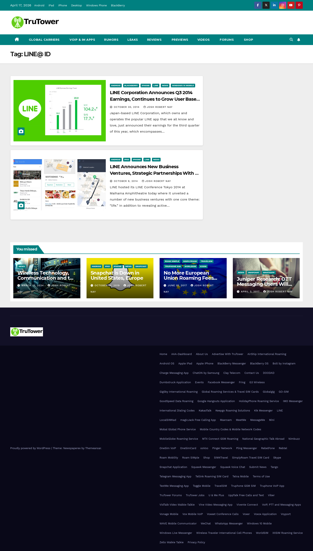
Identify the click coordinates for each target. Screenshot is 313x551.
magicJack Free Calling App (198, 419)
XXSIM (203, 266)
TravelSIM (206, 261)
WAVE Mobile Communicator (178, 523)
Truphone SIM (173, 266)
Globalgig (269, 391)
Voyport (286, 514)
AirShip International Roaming (266, 354)
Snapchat (140, 266)
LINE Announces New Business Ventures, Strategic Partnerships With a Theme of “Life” (154, 173)
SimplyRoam (190, 261)
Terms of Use (261, 476)
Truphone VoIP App (272, 485)
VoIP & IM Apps (82, 40)
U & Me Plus (216, 495)
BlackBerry (118, 5)
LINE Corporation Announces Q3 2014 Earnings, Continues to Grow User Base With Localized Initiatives (153, 99)
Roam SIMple (172, 261)
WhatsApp (269, 272)
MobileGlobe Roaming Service (179, 438)
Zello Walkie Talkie (172, 542)
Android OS (167, 363)
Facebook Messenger (221, 382)
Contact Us (251, 372)
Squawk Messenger (203, 467)
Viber (271, 495)
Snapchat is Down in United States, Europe (117, 275)
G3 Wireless (257, 382)
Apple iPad (185, 363)
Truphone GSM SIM (243, 485)
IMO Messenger (293, 401)
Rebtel (283, 448)
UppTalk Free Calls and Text (246, 495)
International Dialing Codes (177, 410)
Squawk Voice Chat (232, 467)
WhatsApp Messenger (229, 523)
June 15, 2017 (178, 285)
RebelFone (268, 448)
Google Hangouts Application (216, 401)
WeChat (206, 523)
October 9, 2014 (126, 181)
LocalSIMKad (168, 419)
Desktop (76, 5)
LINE (280, 410)
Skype (277, 457)
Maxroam (226, 419)
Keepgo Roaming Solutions (232, 410)
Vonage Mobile (169, 514)
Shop (248, 40)
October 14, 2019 (108, 285)
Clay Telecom (231, 372)
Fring (242, 382)
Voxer (246, 514)
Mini (271, 419)
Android (39, 5)
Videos (203, 40)
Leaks (132, 40)
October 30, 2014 (127, 107)
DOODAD (268, 372)
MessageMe (257, 419)
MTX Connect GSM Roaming (220, 438)
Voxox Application (265, 514)
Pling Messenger (246, 448)
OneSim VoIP (168, 448)
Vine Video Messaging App (215, 504)
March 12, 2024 (33, 285)
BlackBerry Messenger (231, 363)
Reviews (154, 40)
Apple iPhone (204, 363)
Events (199, 382)
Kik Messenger (263, 410)
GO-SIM (284, 391)
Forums (226, 40)
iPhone (62, 5)
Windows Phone (96, 5)
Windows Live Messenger (176, 532)
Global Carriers (44, 40)
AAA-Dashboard (181, 354)
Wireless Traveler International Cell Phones (224, 532)
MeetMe (241, 419)
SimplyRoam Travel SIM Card (250, 457)
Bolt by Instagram (283, 363)
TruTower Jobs (195, 495)
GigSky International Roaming (179, 391)
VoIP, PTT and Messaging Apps (281, 504)
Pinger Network (222, 448)
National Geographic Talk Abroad (263, 438)
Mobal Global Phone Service (178, 429)
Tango (274, 467)
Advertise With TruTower (227, 354)
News (165, 85)
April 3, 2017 (250, 291)
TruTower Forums (171, 495)
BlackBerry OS (259, 363)
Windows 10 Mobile (183, 85)
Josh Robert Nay (158, 107)
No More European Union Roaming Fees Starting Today (188, 278)
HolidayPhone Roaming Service (259, 401)
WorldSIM (190, 266)
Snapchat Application (173, 467)
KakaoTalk (205, 410)
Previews (179, 40)
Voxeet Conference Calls (223, 514)
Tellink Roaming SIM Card (211, 476)
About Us (202, 354)
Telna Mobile (240, 476)
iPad (51, 5)
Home (163, 354)
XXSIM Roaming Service (287, 532)
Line (155, 85)
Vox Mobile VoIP (192, 514)
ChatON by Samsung (206, 372)
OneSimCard (188, 448)
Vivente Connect (247, 504)
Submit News (258, 467)
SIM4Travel (221, 457)
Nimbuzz (294, 438)
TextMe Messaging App (174, 485)
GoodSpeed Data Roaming (176, 401)
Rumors (111, 40)
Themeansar (93, 448)
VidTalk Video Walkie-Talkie (177, 504)
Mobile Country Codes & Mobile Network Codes (230, 429)
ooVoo (204, 448)
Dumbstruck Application (175, 382)
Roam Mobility (169, 457)
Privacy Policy (196, 542)
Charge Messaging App (174, 372)
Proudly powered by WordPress (30, 448)
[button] (291, 40)
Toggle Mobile (202, 485)
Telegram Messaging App (175, 476)
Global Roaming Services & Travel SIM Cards (230, 391)
